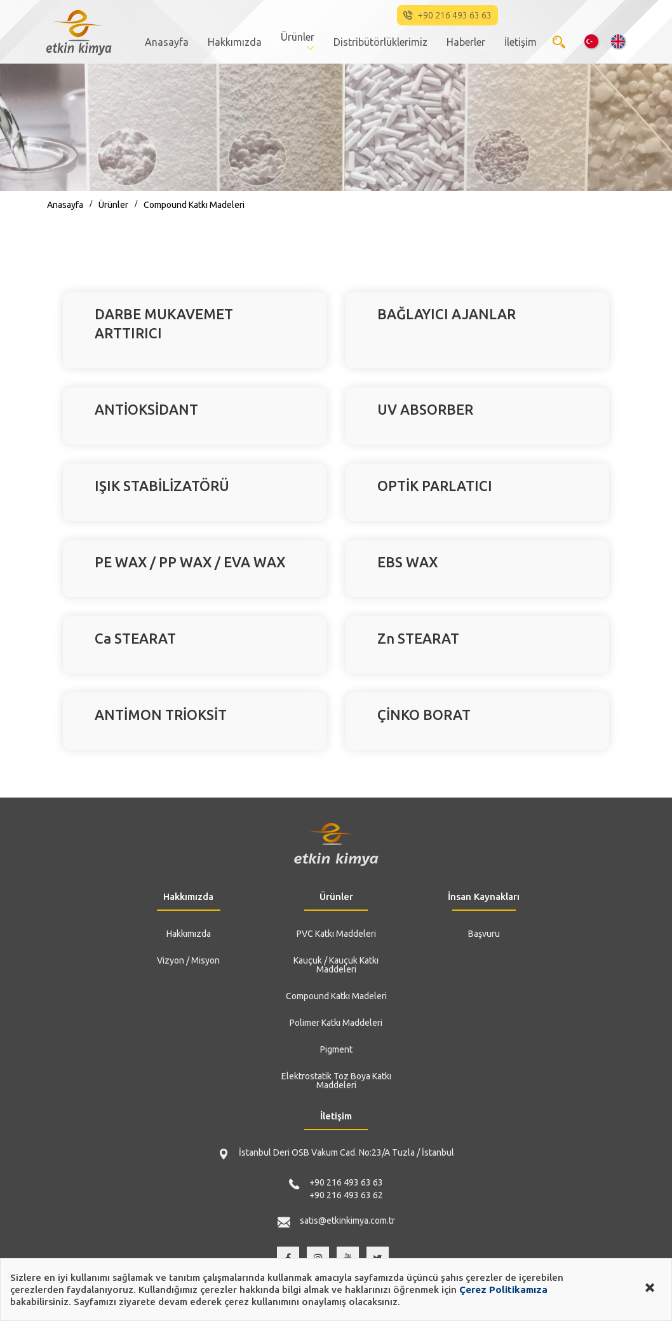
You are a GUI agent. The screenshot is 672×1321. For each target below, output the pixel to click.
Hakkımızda (235, 42)
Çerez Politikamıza (503, 1289)
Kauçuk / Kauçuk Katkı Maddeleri (336, 964)
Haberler (466, 42)
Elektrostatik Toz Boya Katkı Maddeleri (336, 1080)
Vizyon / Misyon (188, 960)
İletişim (520, 42)
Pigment (336, 1049)
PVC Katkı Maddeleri (336, 934)
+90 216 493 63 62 (346, 1195)
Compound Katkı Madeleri (194, 205)
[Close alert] (650, 1286)
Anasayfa (167, 42)
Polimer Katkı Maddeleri (336, 1023)
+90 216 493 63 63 (346, 1182)
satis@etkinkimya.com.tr (347, 1220)
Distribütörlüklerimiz (380, 42)
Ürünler (297, 37)
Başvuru (484, 934)
